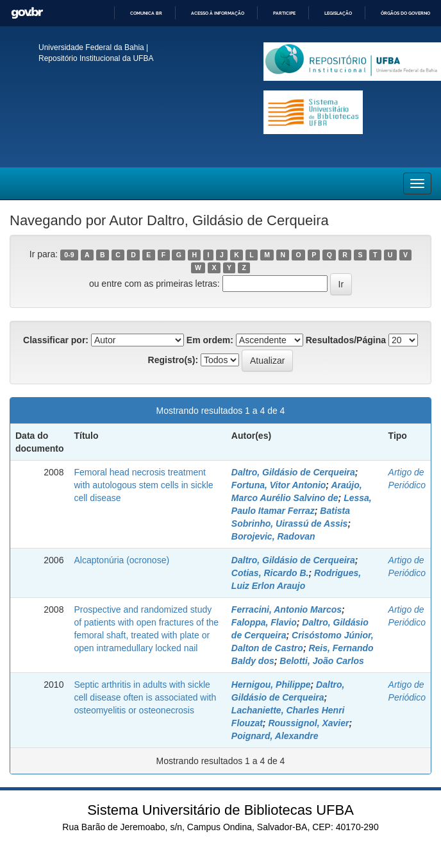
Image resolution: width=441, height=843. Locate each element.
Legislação (338, 13)
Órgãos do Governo (405, 13)
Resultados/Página (346, 340)
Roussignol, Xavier (308, 723)
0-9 (69, 255)
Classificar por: (55, 340)
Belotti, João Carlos (321, 661)
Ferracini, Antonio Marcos (286, 609)
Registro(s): (173, 360)
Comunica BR (146, 13)
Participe (284, 13)
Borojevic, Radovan (273, 536)
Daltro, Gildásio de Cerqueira (293, 472)
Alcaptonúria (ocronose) (121, 560)
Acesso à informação (217, 13)
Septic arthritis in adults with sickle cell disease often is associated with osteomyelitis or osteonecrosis (145, 697)
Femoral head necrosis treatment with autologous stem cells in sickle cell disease (143, 485)
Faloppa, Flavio (264, 622)
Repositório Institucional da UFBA (95, 58)
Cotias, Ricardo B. (270, 573)
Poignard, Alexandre (275, 736)
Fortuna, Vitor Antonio (278, 485)
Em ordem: (210, 340)
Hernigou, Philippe (271, 684)
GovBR (27, 13)
